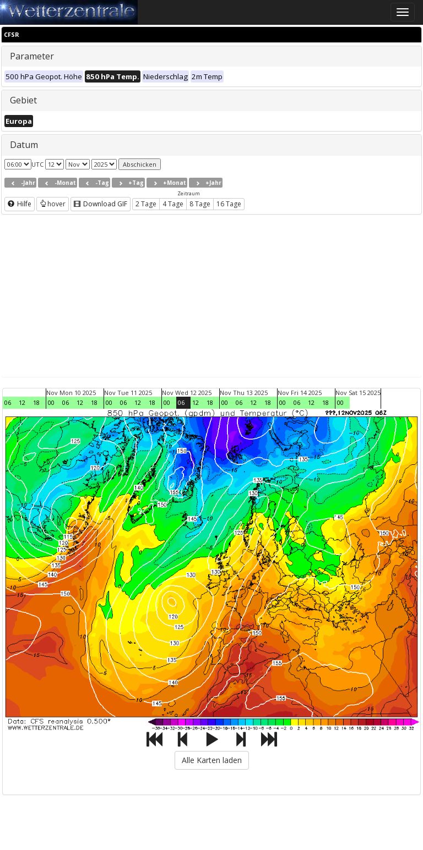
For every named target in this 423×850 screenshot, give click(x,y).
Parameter (32, 56)
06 (7, 402)
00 (51, 402)
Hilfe (19, 204)
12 (22, 402)
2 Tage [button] (145, 204)
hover (53, 204)
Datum (24, 145)
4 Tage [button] (172, 204)
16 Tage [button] (228, 204)
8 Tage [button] (199, 204)
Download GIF (100, 204)
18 (36, 402)
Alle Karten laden (212, 760)
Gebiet (23, 100)
